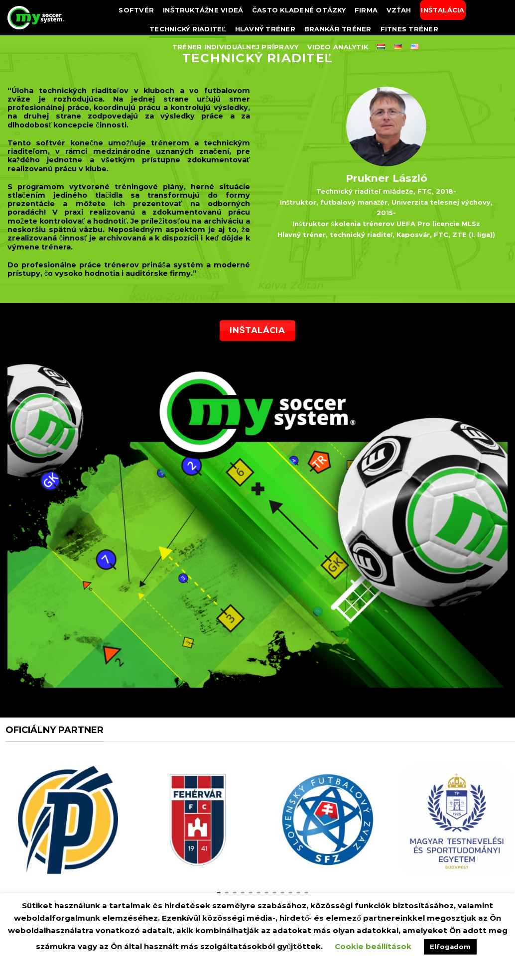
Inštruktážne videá (203, 10)
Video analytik (337, 47)
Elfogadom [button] (450, 947)
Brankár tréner (338, 29)
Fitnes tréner (409, 29)
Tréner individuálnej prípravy (235, 47)
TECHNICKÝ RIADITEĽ (187, 29)
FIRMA (366, 10)
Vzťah (398, 10)
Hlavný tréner (265, 29)
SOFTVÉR (136, 10)
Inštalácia (442, 10)
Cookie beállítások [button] (373, 946)
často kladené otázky (299, 10)
